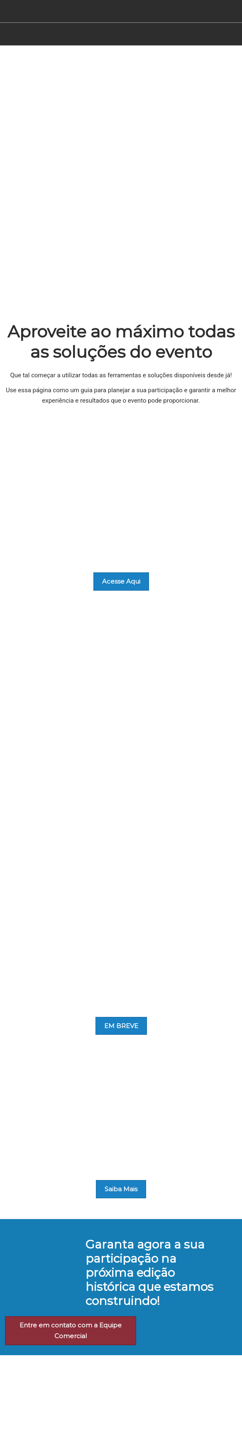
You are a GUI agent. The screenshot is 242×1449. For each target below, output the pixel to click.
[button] (121, 581)
